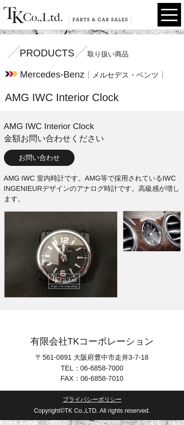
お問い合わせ (39, 157)
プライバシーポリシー (92, 399)
